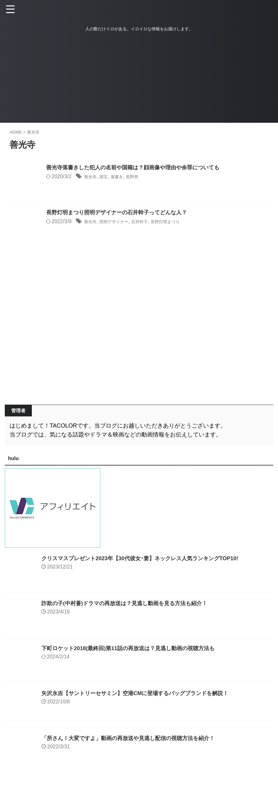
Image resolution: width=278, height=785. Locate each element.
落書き (123, 177)
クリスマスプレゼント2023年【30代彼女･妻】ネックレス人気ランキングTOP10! (145, 558)
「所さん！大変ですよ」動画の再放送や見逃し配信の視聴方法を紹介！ (133, 738)
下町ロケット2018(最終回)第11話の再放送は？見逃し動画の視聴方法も (133, 648)
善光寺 (91, 177)
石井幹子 (151, 222)
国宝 (107, 177)
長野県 (141, 177)
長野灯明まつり (182, 222)
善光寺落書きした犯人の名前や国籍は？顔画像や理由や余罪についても (138, 168)
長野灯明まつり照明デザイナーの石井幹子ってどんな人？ (120, 213)
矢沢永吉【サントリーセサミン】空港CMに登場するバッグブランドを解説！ (140, 693)
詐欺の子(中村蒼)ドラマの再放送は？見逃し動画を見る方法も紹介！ (129, 603)
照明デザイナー (120, 222)
